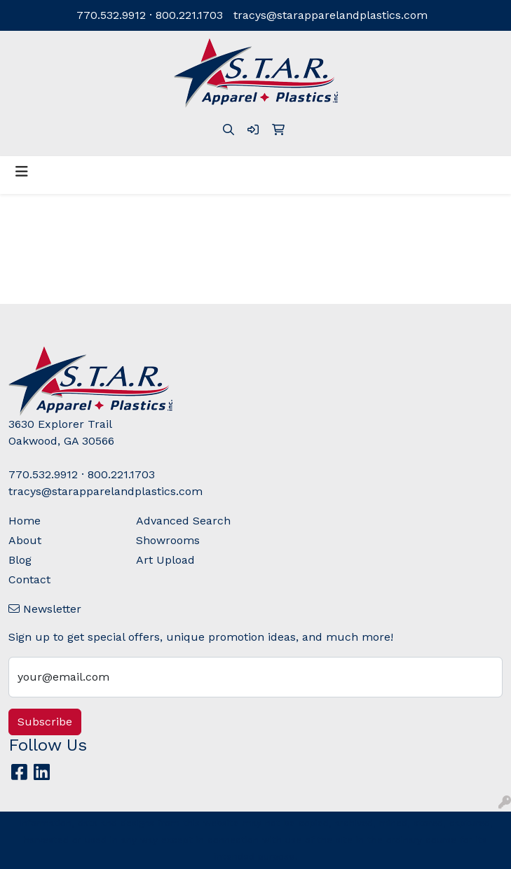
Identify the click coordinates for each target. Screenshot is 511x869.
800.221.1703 (189, 15)
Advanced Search (183, 520)
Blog (20, 559)
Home (24, 520)
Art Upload (165, 559)
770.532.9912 (111, 15)
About (24, 540)
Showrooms (168, 540)
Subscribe (45, 721)
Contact (29, 579)
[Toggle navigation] (21, 171)
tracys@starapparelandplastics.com (330, 15)
